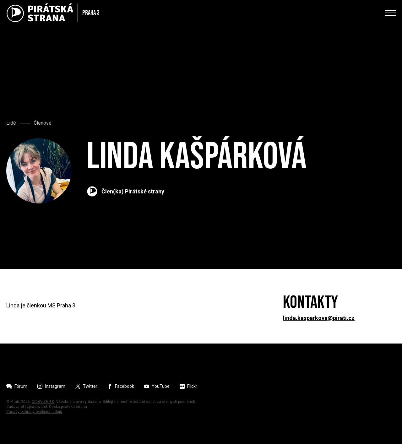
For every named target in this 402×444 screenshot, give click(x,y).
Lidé (11, 123)
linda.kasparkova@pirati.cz (319, 318)
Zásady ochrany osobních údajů (34, 411)
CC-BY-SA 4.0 (43, 401)
